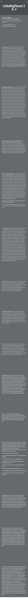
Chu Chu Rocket (5, 47)
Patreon (9, 17)
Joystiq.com (18, 290)
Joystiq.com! (4, 149)
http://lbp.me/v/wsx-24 (11, 198)
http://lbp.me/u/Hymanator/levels (9, 26)
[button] (1, 1)
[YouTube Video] (14, 36)
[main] (14, 7)
